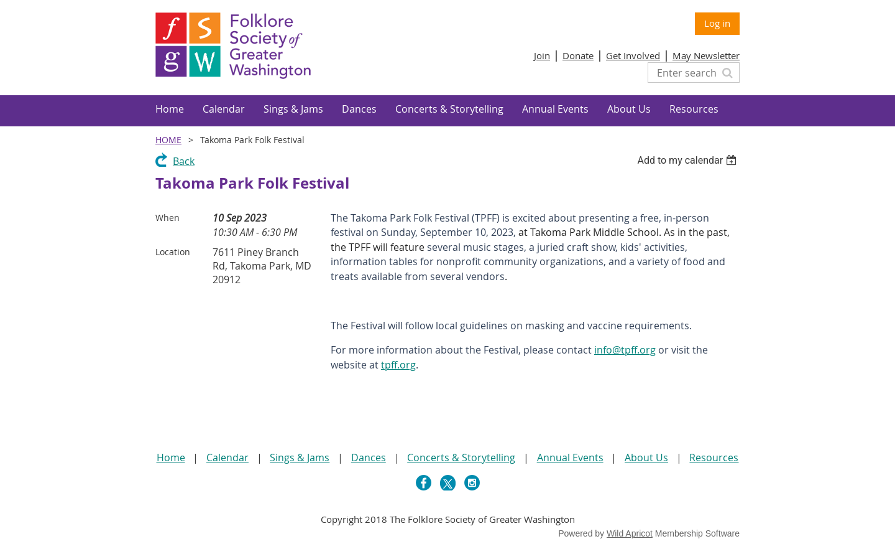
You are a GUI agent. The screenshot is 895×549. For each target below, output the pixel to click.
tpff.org (398, 365)
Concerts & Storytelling (461, 457)
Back (184, 161)
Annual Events (570, 457)
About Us (646, 457)
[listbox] (688, 160)
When (167, 217)
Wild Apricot (630, 533)
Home (168, 140)
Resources (713, 457)
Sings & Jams (299, 457)
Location (172, 252)
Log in (717, 23)
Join (542, 55)
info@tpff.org (625, 350)
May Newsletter (706, 55)
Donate (578, 55)
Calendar (227, 457)
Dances (368, 457)
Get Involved (633, 55)
